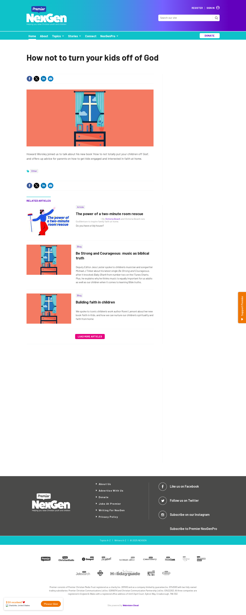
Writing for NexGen (112, 510)
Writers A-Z (120, 540)
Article (80, 207)
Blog (79, 246)
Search (216, 17)
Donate (104, 497)
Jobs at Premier (110, 503)
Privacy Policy (108, 516)
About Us (105, 483)
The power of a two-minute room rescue (109, 213)
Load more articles (90, 336)
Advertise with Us (111, 490)
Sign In (211, 8)
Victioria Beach (112, 218)
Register (197, 8)
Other (34, 171)
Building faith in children (95, 302)
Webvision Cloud (131, 605)
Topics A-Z (105, 540)
